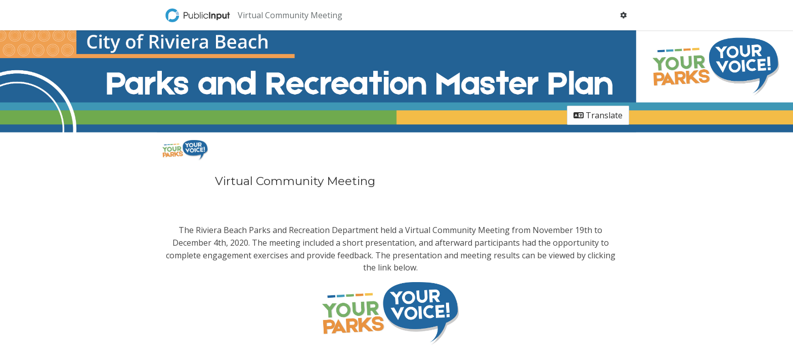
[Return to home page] (198, 15)
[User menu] (623, 15)
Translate (598, 115)
